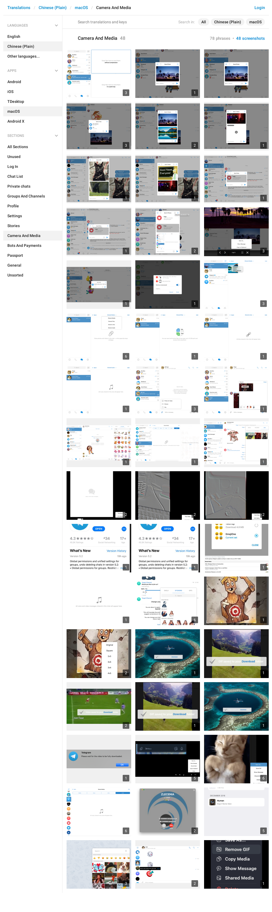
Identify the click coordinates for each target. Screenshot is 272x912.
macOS (81, 7)
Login (259, 7)
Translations (18, 7)
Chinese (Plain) (53, 7)
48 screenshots (250, 38)
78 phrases (220, 38)
